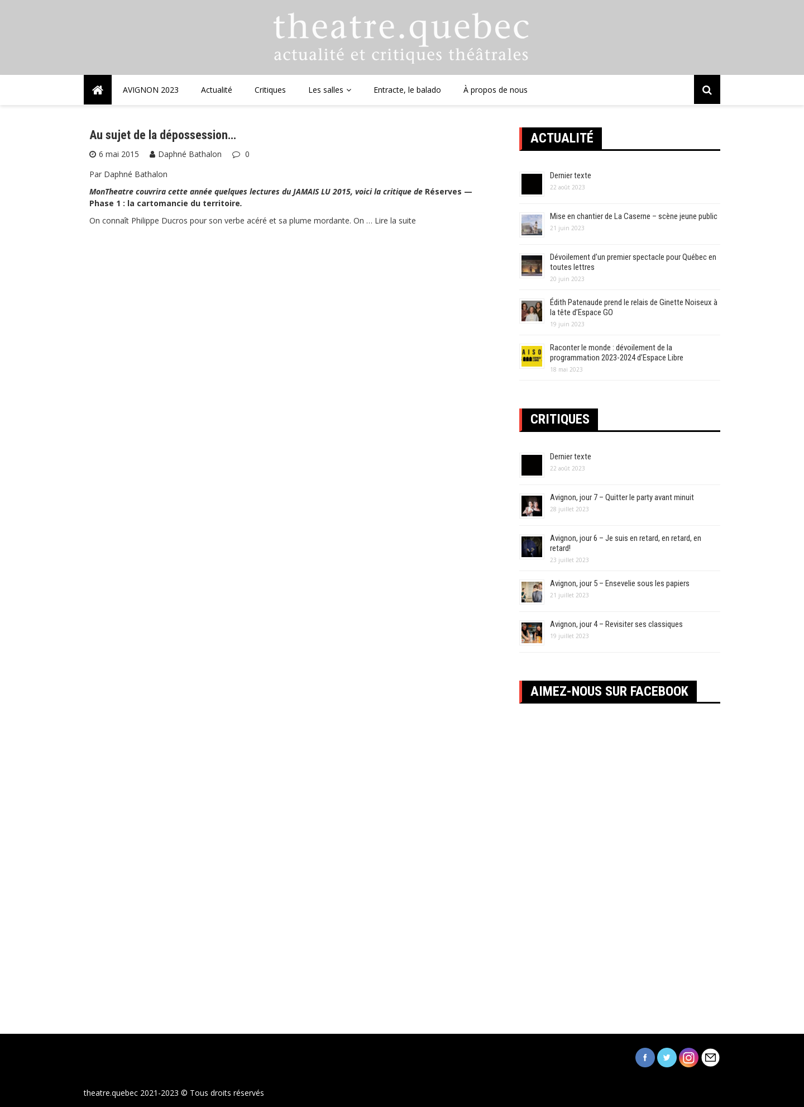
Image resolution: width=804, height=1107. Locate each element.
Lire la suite (395, 220)
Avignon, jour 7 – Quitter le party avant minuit (622, 497)
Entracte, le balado (407, 89)
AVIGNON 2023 (151, 89)
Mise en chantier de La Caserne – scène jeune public (633, 216)
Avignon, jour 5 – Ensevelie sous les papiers (620, 583)
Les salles (325, 89)
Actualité (216, 89)
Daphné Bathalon (190, 154)
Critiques (270, 89)
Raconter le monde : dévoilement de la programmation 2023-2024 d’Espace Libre (616, 353)
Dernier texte (570, 175)
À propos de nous (495, 89)
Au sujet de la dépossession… (162, 135)
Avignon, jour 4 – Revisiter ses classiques (616, 624)
